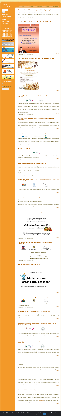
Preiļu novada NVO (7, 23)
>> (10, 28)
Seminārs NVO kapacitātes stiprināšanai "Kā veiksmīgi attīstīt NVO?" (34, 21)
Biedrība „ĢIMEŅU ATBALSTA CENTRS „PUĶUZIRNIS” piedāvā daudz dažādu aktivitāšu (37, 95)
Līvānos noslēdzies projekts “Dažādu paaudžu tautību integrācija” (33, 297)
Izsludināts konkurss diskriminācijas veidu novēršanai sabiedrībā (33, 375)
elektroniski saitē (41, 400)
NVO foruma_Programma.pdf (34, 402)
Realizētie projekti (7, 21)
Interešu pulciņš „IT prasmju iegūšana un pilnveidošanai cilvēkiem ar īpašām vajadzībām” (36, 119)
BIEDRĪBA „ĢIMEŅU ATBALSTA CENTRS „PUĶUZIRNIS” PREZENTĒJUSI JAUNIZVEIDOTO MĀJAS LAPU (37, 324)
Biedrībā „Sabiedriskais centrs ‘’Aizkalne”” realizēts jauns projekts (33, 133)
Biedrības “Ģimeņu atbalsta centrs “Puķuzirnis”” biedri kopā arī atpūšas (35, 10)
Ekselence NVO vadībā (23, 360)
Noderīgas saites (39, 6)
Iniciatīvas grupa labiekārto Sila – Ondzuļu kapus (29, 197)
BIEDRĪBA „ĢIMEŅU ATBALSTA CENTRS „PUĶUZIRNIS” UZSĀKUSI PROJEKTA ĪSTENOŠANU (38, 341)
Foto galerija (47, 6)
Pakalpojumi (6, 19)
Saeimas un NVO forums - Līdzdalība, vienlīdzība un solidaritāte (33, 390)
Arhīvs (4, 25)
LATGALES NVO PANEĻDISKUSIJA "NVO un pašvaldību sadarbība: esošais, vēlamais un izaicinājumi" (38, 180)
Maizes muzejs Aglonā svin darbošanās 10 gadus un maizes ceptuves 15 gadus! (36, 58)
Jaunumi (23, 6)
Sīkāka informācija (21, 173)
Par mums (5, 14)
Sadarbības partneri (7, 18)
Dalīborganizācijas (7, 16)
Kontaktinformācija (55, 6)
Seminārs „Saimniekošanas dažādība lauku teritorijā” (30, 212)
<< (4, 28)
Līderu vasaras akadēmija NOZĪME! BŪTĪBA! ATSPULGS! (32, 163)
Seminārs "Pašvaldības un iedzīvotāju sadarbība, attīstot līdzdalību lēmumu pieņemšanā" (35, 243)
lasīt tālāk (57, 17)
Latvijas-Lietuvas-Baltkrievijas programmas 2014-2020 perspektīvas (34, 311)
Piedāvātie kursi (31, 6)
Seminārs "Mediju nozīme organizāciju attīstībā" (29, 264)
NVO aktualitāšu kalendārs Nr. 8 (25, 148)
